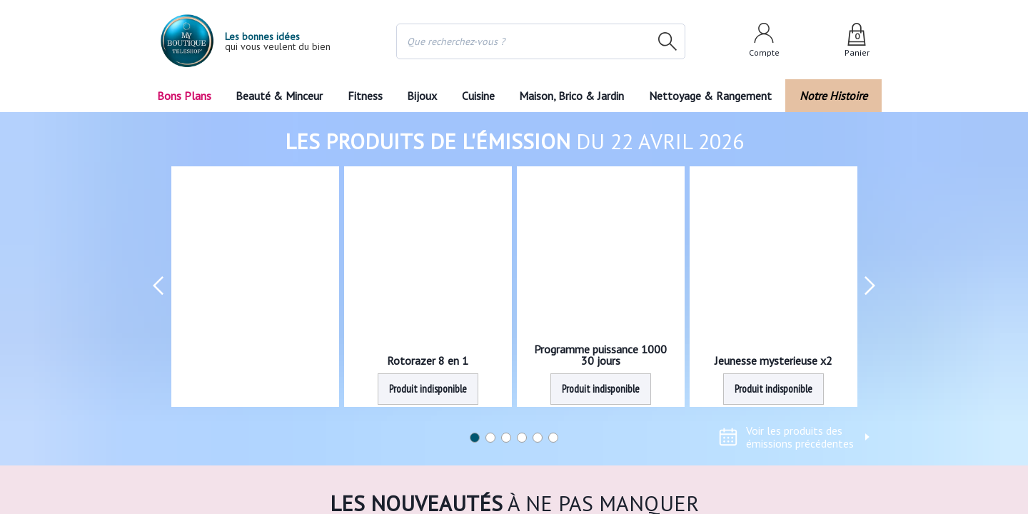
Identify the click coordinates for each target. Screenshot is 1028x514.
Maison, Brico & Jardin (574, 96)
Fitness (364, 96)
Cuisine (479, 96)
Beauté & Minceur (279, 96)
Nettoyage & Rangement (714, 96)
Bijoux (422, 96)
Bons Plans (184, 96)
